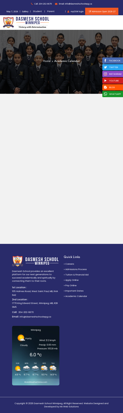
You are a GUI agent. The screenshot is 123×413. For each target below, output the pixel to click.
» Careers (69, 263)
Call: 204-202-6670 (41, 3)
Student (37, 11)
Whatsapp (115, 94)
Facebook (115, 60)
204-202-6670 (26, 312)
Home (47, 61)
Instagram (115, 73)
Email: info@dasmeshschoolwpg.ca (73, 3)
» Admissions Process (75, 269)
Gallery (25, 11)
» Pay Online (70, 285)
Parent (51, 11)
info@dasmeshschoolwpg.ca (35, 316)
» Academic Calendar (75, 296)
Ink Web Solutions (69, 406)
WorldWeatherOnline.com (35, 382)
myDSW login (77, 11)
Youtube (114, 80)
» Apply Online (71, 280)
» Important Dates (74, 290)
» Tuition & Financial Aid (76, 274)
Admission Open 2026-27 (101, 11)
